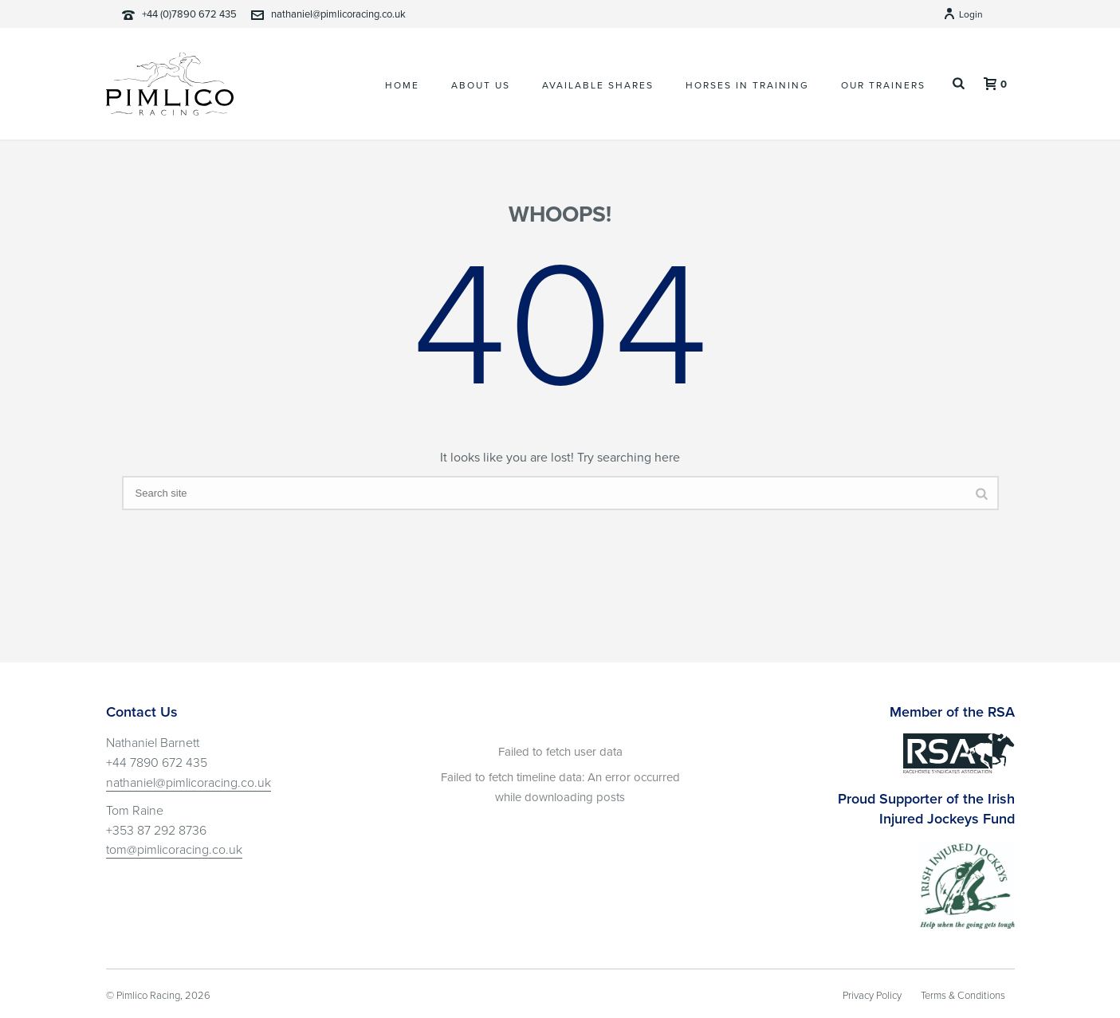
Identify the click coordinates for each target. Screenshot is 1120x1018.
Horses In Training (747, 85)
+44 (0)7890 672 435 (189, 14)
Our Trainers (883, 85)
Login (963, 14)
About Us (480, 85)
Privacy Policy (872, 995)
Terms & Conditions (963, 995)
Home (402, 85)
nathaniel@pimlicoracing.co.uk (338, 14)
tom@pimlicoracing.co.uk (174, 850)
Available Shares (598, 85)
